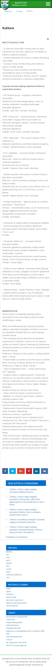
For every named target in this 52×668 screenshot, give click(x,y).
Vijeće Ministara (12, 625)
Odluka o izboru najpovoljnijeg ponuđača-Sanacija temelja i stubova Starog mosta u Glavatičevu (25, 529)
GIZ (7, 555)
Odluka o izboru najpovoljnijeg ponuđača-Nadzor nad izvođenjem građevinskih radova (25, 512)
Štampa (48, 39)
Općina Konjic (15, 659)
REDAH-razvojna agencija (16, 645)
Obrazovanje (11, 597)
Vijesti (8, 589)
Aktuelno (9, 594)
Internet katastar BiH (14, 637)
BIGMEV (9, 552)
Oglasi (8, 591)
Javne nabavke (12, 606)
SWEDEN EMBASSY (14, 575)
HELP (8, 560)
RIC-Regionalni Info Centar (16, 642)
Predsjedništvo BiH (13, 628)
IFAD (8, 558)
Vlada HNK (10, 620)
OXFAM (9, 563)
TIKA (8, 566)
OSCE (8, 572)
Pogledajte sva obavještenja (17, 537)
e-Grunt (9, 640)
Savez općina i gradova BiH (16, 617)
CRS (7, 578)
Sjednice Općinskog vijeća (16, 603)
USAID (8, 569)
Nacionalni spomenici (14, 600)
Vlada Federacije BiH (14, 622)
